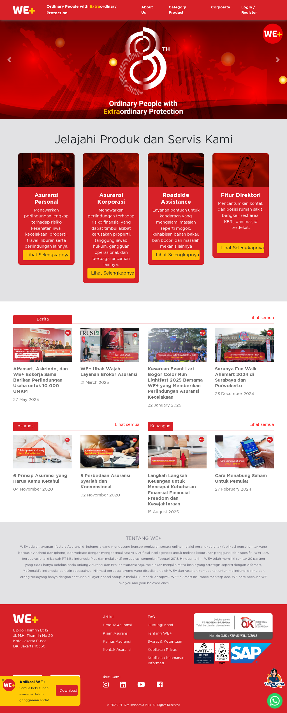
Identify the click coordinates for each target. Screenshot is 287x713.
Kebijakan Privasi (162, 650)
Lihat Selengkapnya (48, 255)
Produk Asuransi (117, 625)
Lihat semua (261, 318)
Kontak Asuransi (117, 650)
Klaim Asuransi (115, 633)
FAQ (151, 617)
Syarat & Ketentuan (165, 642)
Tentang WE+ (160, 633)
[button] (21, 59)
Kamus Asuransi (117, 642)
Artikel (108, 617)
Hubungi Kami (160, 625)
